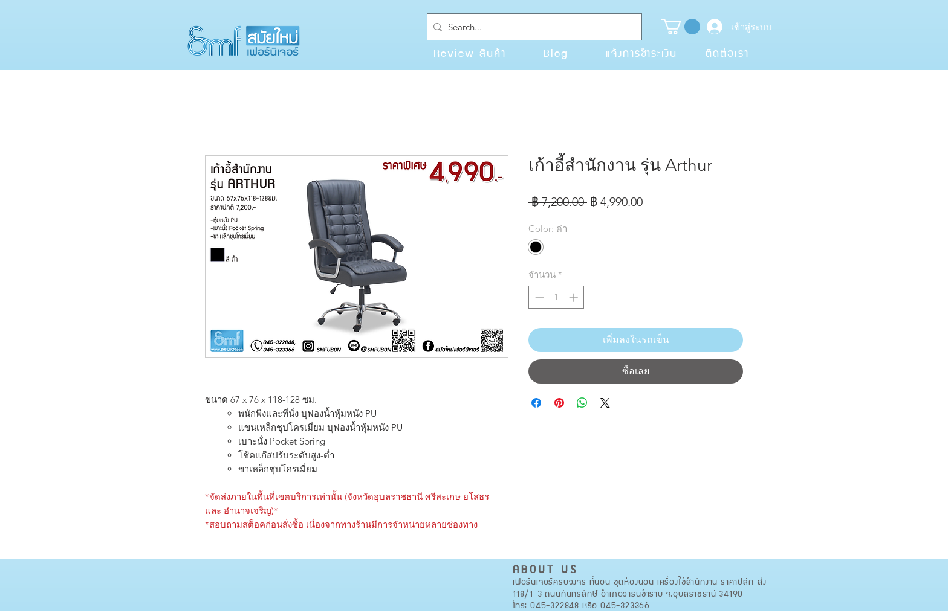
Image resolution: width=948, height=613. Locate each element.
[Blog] (556, 52)
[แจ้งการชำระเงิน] (641, 52)
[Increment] (575, 297)
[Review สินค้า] (470, 52)
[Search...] (532, 27)
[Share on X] (605, 403)
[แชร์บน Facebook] (536, 403)
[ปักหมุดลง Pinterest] (559, 403)
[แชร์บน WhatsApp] (582, 403)
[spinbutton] (557, 297)
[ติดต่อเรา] (727, 52)
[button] (680, 26)
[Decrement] (538, 297)
